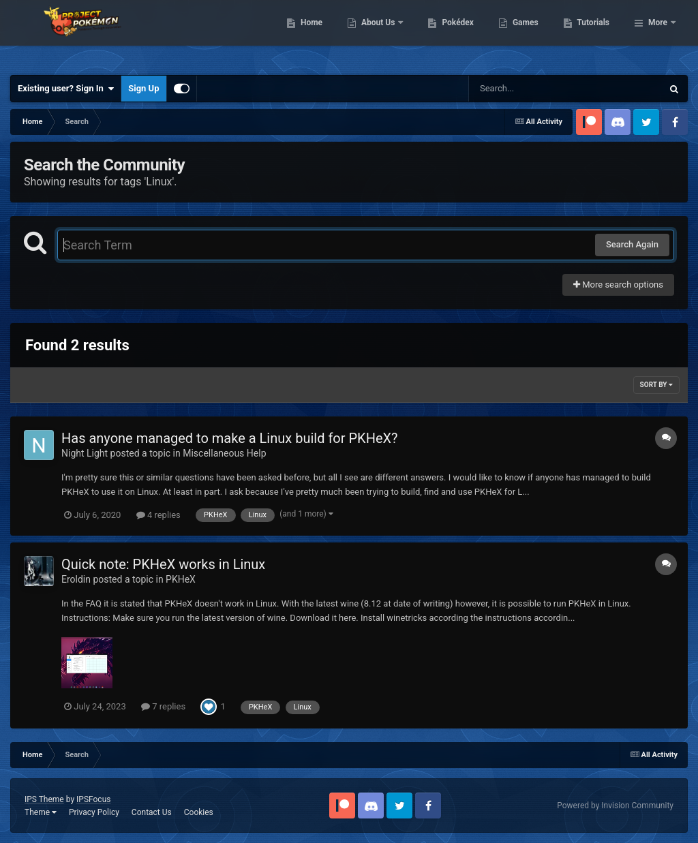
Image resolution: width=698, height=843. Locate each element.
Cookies (198, 812)
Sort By (656, 384)
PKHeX (181, 579)
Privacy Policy (94, 812)
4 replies (158, 515)
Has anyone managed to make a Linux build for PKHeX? (229, 438)
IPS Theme (44, 799)
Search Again (632, 244)
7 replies (163, 706)
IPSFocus (93, 799)
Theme (41, 812)
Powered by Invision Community (615, 805)
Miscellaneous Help (224, 453)
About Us (449, 34)
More (657, 34)
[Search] (531, 89)
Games (595, 34)
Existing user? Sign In (66, 89)
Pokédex (528, 34)
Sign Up (143, 88)
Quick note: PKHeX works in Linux (163, 564)
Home (381, 34)
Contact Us (152, 812)
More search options (618, 284)
